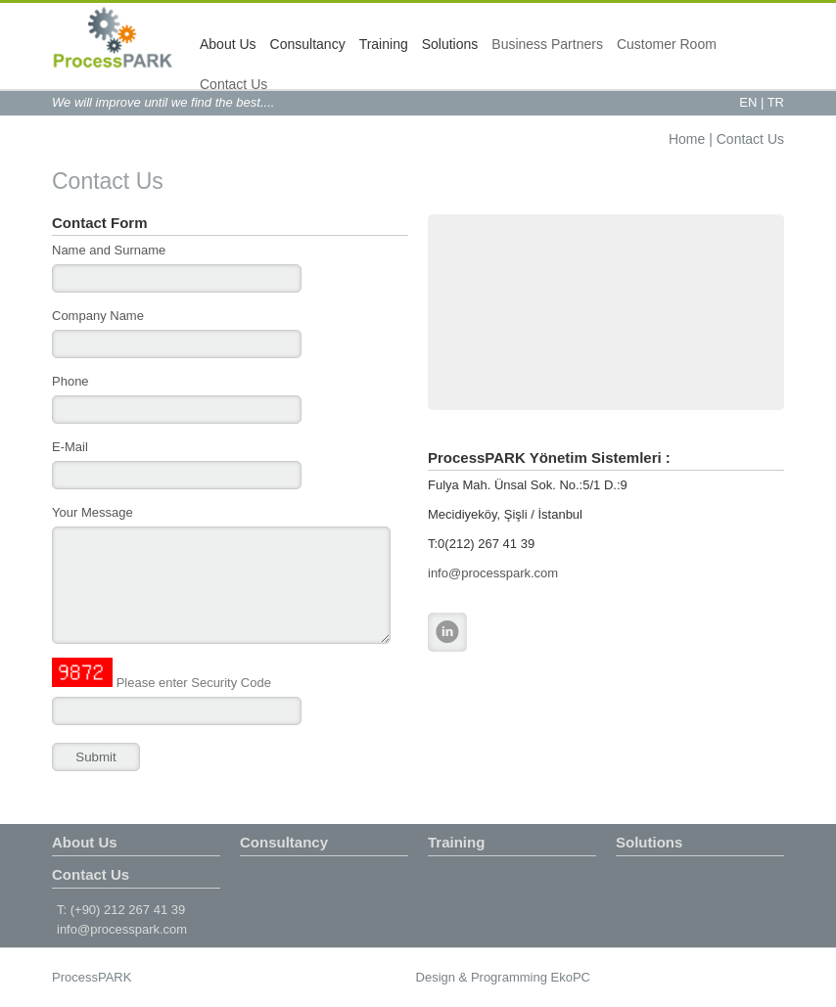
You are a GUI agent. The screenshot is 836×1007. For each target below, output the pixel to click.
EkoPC (570, 977)
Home (687, 139)
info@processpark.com (493, 573)
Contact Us (233, 84)
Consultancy (308, 44)
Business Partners (547, 44)
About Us (228, 44)
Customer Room (667, 44)
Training (383, 44)
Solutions (450, 44)
